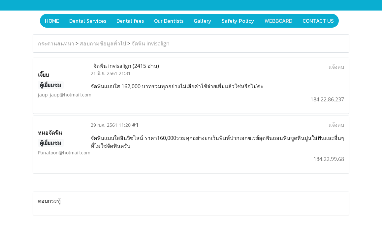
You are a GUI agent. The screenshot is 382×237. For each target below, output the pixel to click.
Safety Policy (238, 21)
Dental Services (87, 21)
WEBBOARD (278, 21)
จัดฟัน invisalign (151, 43)
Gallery (202, 21)
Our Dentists (168, 21)
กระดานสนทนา (56, 43)
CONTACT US (318, 21)
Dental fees (130, 21)
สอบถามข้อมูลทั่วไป (103, 43)
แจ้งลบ (336, 66)
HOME (52, 21)
